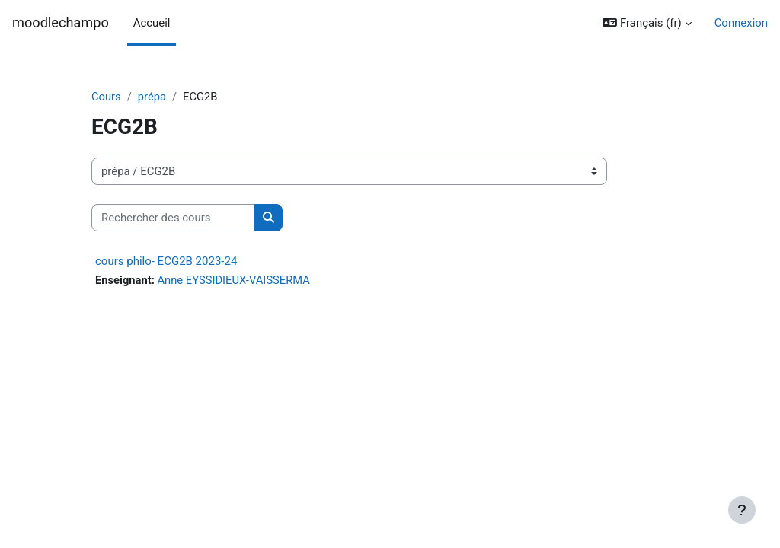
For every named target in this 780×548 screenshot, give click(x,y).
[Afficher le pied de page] (742, 510)
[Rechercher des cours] (173, 217)
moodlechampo (60, 22)
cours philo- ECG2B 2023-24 (166, 262)
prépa (152, 97)
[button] (647, 23)
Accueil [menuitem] (152, 23)
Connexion (741, 23)
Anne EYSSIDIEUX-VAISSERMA (235, 281)
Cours (106, 97)
